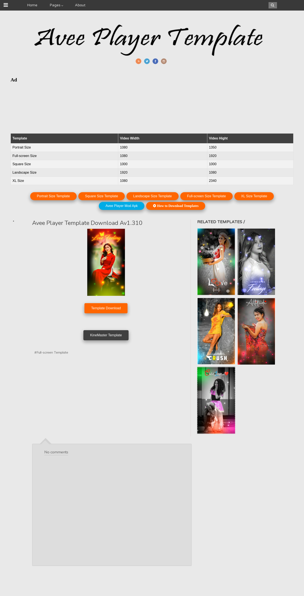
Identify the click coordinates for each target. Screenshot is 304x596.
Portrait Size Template (53, 196)
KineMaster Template (106, 335)
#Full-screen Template (51, 352)
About (80, 5)
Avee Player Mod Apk (122, 206)
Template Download (106, 308)
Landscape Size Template (152, 196)
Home (32, 5)
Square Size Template (101, 196)
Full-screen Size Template (206, 196)
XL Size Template (254, 196)
